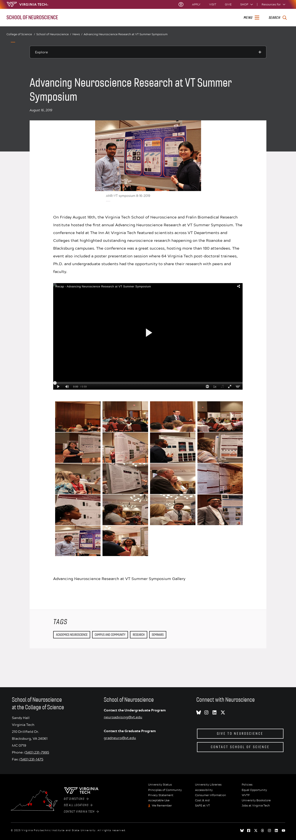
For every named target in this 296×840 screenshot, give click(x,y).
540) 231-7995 (37, 752)
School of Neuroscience (53, 34)
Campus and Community (110, 635)
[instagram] (269, 830)
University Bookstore (256, 800)
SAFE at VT (202, 806)
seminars (158, 635)
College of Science (20, 34)
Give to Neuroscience (240, 734)
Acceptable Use (159, 800)
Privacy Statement (160, 795)
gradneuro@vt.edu (120, 737)
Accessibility (204, 790)
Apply (196, 4)
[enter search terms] (278, 17)
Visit (212, 4)
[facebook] (249, 830)
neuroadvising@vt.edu (123, 717)
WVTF (246, 795)
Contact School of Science (240, 747)
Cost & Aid (202, 800)
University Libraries (208, 785)
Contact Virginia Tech (81, 811)
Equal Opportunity (254, 790)
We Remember (162, 806)
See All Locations (78, 805)
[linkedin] (276, 830)
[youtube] (283, 830)
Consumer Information (210, 795)
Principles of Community (165, 790)
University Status (160, 785)
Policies (247, 785)
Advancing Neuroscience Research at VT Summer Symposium (126, 34)
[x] (256, 830)
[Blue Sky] (242, 830)
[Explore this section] (148, 52)
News (77, 34)
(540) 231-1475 (31, 759)
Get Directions (76, 799)
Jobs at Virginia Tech (256, 806)
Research (139, 635)
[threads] (262, 830)
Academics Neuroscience (72, 635)
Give (228, 4)
